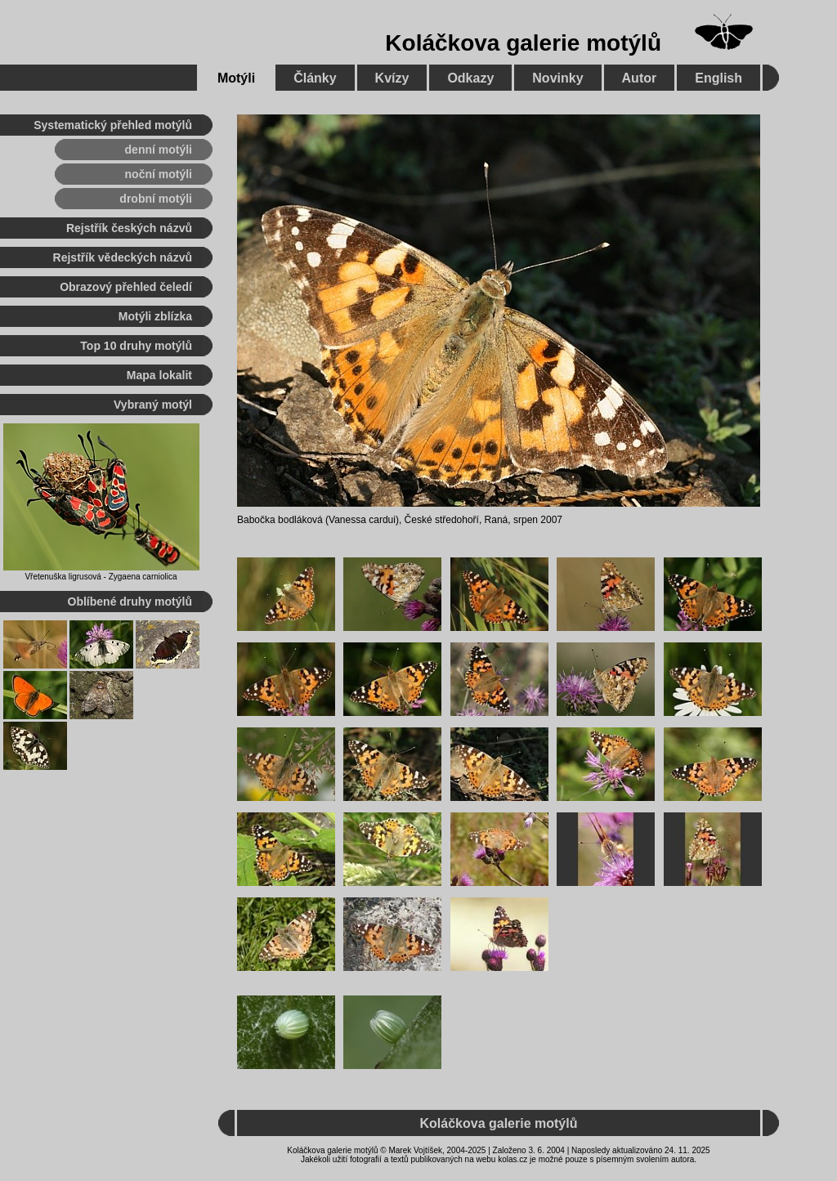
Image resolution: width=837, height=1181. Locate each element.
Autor (639, 78)
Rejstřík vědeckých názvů (122, 257)
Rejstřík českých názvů (129, 228)
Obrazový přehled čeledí (126, 286)
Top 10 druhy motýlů (136, 345)
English (718, 78)
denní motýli (158, 149)
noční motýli (158, 174)
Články (314, 78)
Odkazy (470, 78)
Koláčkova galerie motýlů (523, 43)
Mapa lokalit (159, 375)
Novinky (557, 78)
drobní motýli (155, 198)
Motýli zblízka (155, 316)
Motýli (236, 78)
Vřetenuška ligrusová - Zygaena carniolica (101, 576)
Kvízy (392, 78)
